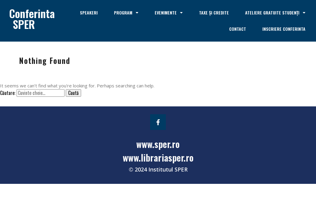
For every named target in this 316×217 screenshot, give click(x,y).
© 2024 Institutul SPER (158, 169)
